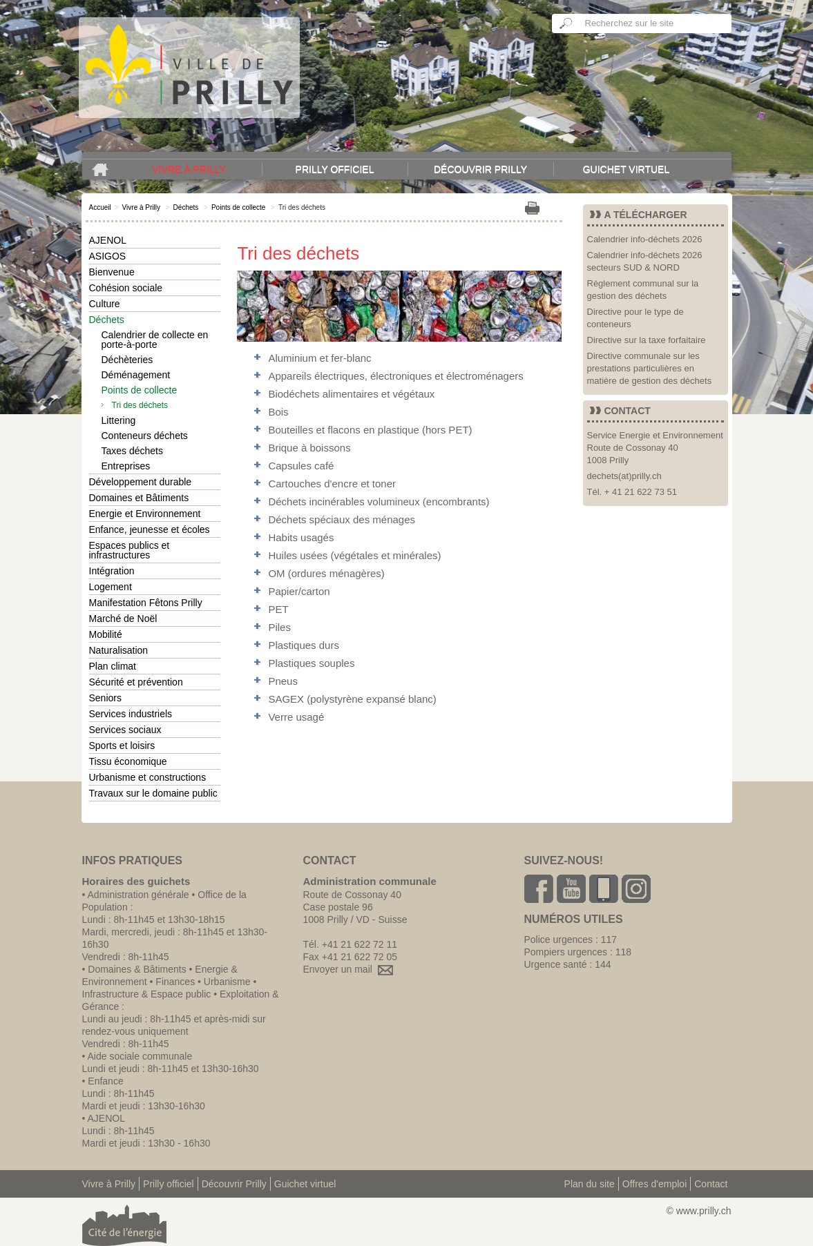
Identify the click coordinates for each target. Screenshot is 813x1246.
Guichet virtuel (626, 169)
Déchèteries (127, 359)
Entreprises (126, 465)
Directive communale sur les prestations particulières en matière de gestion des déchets (649, 368)
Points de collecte (238, 207)
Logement (110, 586)
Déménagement (136, 374)
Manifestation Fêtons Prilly (145, 602)
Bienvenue (112, 272)
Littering (119, 420)
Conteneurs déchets (145, 435)
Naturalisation (119, 650)
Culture (104, 303)
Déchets (186, 207)
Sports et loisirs (122, 745)
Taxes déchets (133, 450)
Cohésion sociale (126, 287)
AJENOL (107, 240)
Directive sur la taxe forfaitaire (646, 340)
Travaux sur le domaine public (153, 793)
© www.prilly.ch (698, 1210)
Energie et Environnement (145, 513)
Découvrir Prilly (480, 169)
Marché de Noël (123, 618)
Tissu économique (128, 761)
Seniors (105, 697)
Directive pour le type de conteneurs (635, 317)
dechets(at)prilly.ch (624, 476)
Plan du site (589, 1183)
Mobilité (105, 634)
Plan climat (112, 666)
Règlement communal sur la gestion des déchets (643, 289)
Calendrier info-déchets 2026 (644, 239)
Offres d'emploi (654, 1183)
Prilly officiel (335, 169)
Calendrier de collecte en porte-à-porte (155, 339)
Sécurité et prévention (136, 682)
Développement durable (140, 481)
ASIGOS (107, 256)
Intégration (112, 570)
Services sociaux (125, 729)
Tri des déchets (140, 405)
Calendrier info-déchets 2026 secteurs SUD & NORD (644, 261)
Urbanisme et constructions (148, 777)
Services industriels (131, 713)
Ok (566, 23)
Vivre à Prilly (188, 169)
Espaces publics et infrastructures (129, 550)
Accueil (100, 207)
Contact (710, 1183)
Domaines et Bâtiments (139, 497)
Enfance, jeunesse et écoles (149, 529)
